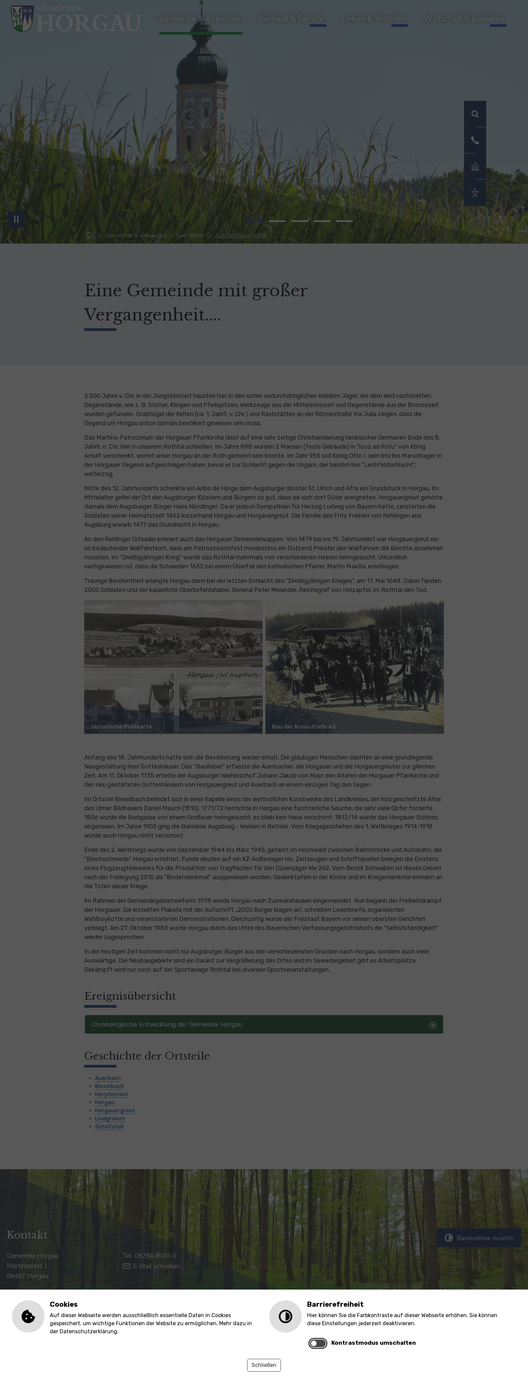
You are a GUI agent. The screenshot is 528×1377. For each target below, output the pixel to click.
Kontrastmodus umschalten (373, 1342)
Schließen (264, 1365)
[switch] (318, 1343)
